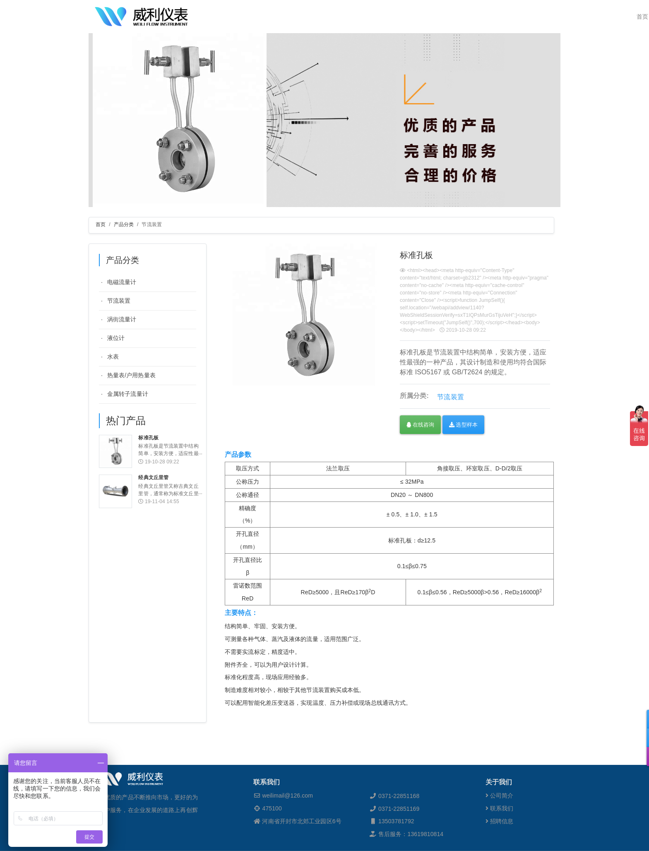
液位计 (116, 338)
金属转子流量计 (127, 394)
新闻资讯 (479, 16)
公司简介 (500, 820)
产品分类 (124, 224)
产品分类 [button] (384, 16)
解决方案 (419, 16)
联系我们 (539, 16)
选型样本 (463, 425)
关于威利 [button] (349, 16)
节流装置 (118, 300)
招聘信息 (500, 846)
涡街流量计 (122, 319)
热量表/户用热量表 (131, 375)
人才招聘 (509, 16)
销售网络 (449, 16)
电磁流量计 (122, 282)
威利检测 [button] (315, 16)
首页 (291, 16)
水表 (113, 356)
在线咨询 (420, 425)
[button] (637, 719)
